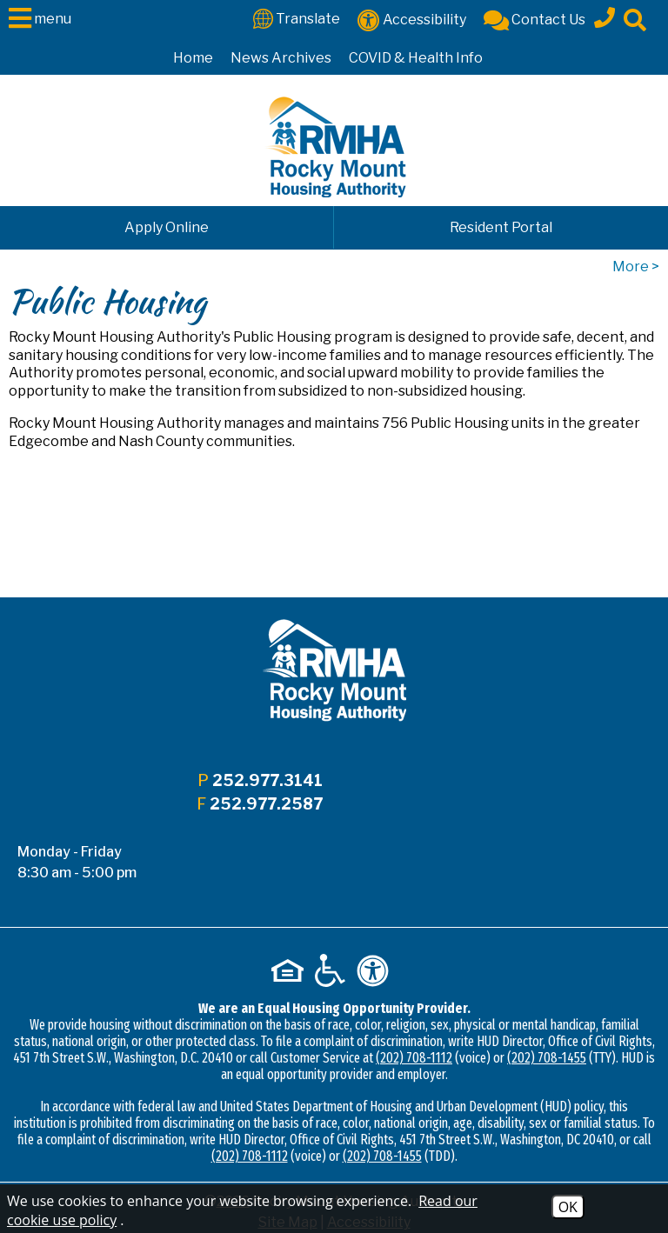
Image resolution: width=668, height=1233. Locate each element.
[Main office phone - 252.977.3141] (604, 15)
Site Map (287, 1151)
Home (193, 58)
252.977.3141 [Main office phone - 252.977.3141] (265, 780)
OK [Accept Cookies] (568, 1206)
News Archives (280, 58)
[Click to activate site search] (635, 18)
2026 (233, 1130)
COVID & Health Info (416, 58)
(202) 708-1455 (546, 986)
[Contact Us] (534, 18)
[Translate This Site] (296, 18)
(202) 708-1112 (414, 986)
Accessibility (369, 1151)
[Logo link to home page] (334, 147)
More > (635, 266)
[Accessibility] (411, 18)
